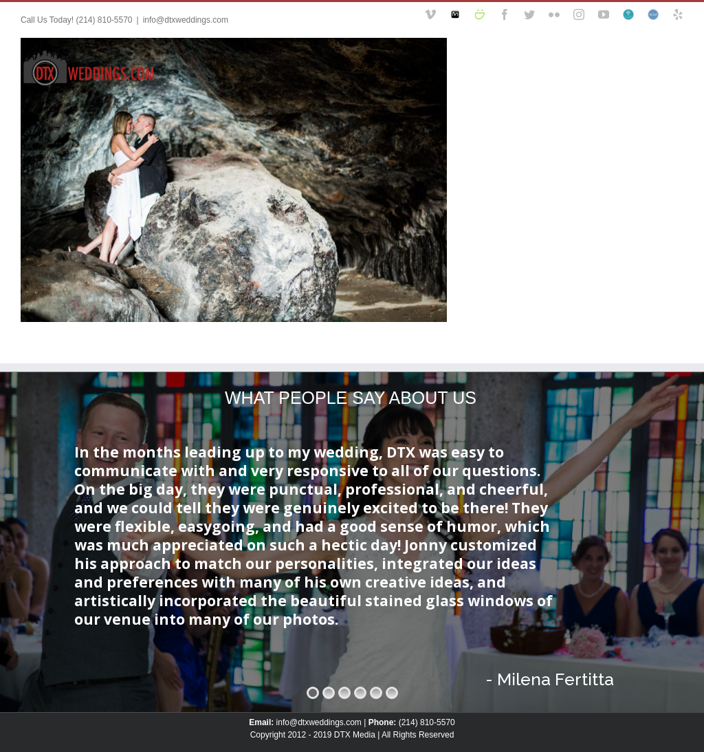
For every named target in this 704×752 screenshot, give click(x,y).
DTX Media (354, 735)
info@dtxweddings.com (185, 20)
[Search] (659, 67)
